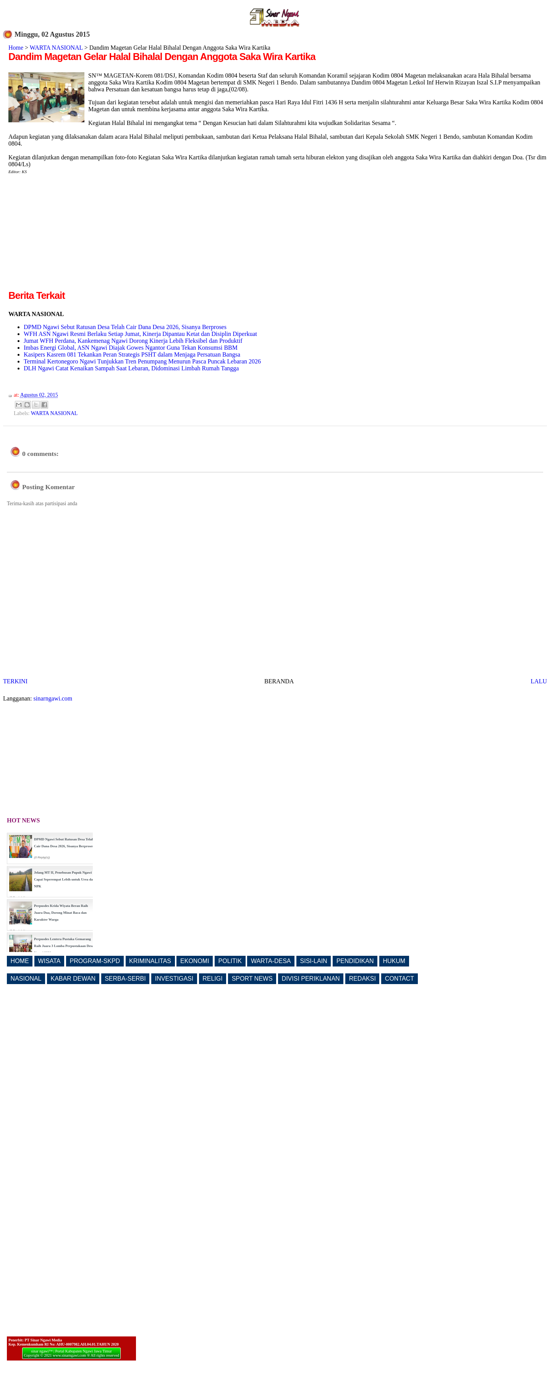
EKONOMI (194, 961)
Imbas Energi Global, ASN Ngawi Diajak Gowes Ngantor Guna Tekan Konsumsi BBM (131, 347)
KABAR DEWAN (73, 978)
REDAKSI (362, 978)
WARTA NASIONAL (56, 47)
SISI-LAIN (313, 961)
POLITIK (230, 961)
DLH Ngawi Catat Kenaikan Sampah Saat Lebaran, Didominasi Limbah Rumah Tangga (131, 368)
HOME (20, 961)
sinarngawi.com (53, 698)
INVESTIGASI (174, 978)
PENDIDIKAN (355, 961)
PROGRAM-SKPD (95, 961)
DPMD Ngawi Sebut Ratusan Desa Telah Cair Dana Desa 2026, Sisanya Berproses (125, 327)
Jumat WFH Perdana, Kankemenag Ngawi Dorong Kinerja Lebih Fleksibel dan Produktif (133, 340)
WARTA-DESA (271, 961)
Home (15, 47)
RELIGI (212, 978)
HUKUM (394, 961)
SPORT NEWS (252, 978)
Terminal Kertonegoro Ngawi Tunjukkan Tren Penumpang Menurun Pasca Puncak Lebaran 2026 (142, 361)
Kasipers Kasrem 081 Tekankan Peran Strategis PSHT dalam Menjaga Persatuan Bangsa (132, 354)
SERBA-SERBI (125, 978)
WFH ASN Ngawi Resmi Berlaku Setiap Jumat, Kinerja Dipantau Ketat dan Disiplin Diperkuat (140, 334)
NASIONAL (26, 978)
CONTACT (399, 978)
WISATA (49, 961)
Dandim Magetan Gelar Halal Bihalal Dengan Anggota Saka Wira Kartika (161, 56)
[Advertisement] (72, 235)
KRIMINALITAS (150, 961)
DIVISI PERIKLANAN (311, 978)
